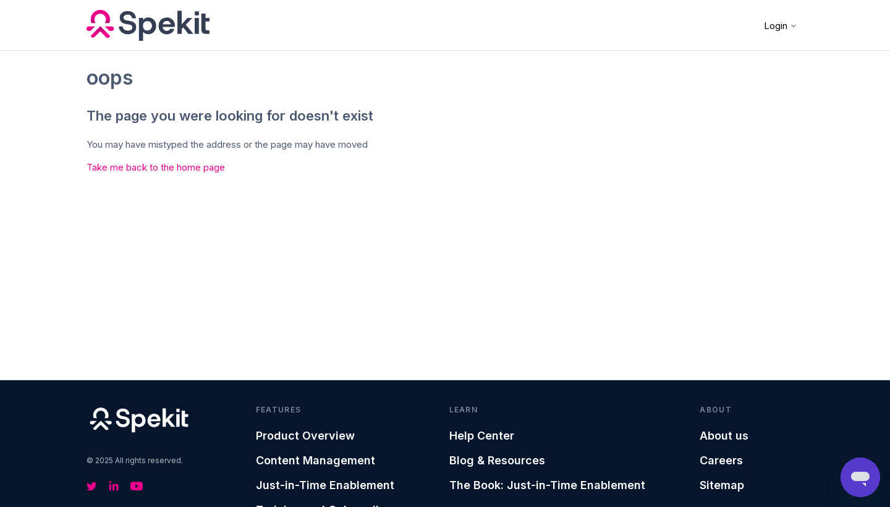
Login (780, 25)
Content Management (315, 460)
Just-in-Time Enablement (325, 485)
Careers (721, 460)
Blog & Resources (497, 460)
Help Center (481, 435)
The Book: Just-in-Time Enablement (547, 485)
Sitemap (722, 485)
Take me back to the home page (156, 167)
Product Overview (305, 435)
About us (724, 435)
